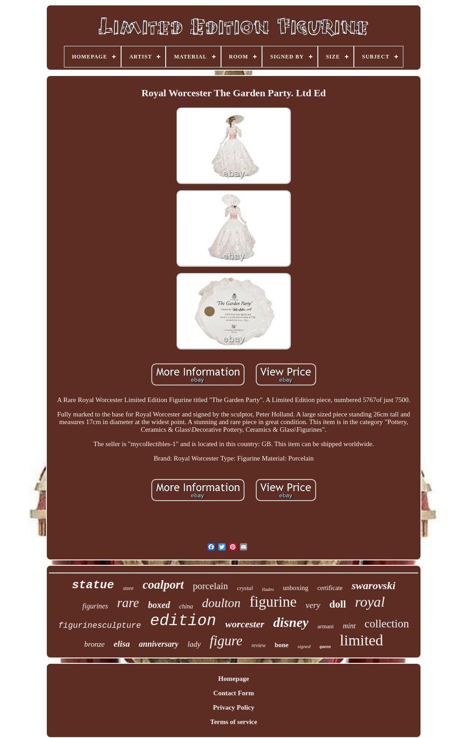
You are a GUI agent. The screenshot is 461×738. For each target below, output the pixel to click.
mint (349, 626)
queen (325, 646)
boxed (159, 605)
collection (387, 623)
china (186, 606)
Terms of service (233, 721)
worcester (244, 624)
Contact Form (233, 693)
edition (183, 621)
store (128, 588)
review (259, 645)
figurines (95, 606)
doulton (221, 603)
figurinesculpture (100, 625)
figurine (272, 602)
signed (304, 646)
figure (226, 641)
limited (361, 640)
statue (93, 585)
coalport (163, 584)
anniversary (158, 644)
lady (193, 644)
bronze (94, 644)
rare (128, 602)
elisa (122, 644)
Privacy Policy (233, 707)
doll (338, 604)
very (313, 605)
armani (325, 626)
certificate (330, 588)
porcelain (210, 586)
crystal (245, 588)
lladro (268, 589)
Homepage (233, 678)
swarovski (373, 585)
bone (282, 645)
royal (370, 602)
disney (290, 622)
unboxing (295, 587)
